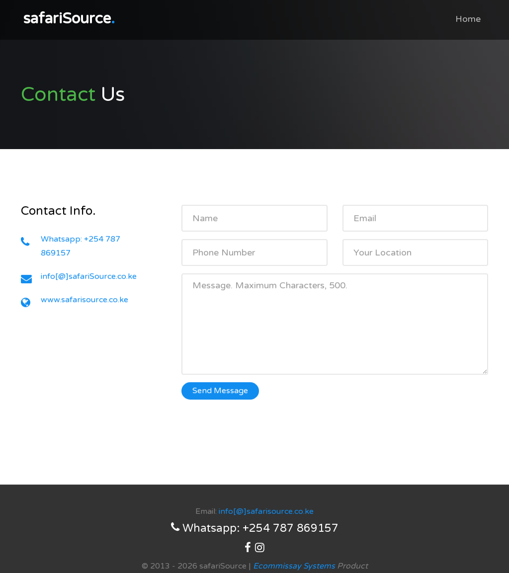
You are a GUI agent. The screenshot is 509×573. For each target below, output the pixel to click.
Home (468, 18)
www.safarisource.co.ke (84, 301)
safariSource (69, 18)
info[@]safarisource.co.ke (266, 511)
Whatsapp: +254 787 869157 (255, 528)
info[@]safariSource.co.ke (89, 277)
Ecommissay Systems (294, 566)
